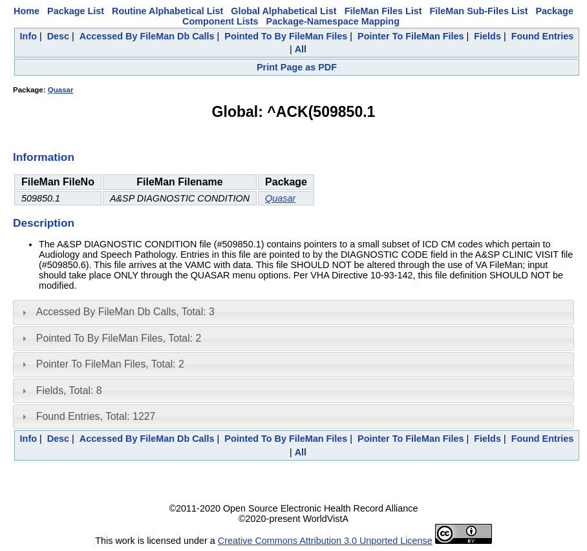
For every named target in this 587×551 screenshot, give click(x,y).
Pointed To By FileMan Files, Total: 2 (118, 338)
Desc (58, 36)
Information (43, 157)
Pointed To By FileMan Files (285, 36)
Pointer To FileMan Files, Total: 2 (110, 364)
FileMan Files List (383, 11)
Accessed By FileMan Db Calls (147, 36)
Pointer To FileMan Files (411, 36)
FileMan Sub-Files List (479, 11)
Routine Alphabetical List (167, 11)
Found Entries (542, 36)
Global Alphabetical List (283, 11)
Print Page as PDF (297, 67)
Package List (75, 11)
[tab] (293, 312)
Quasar (61, 90)
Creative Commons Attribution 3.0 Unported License (325, 540)
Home (26, 11)
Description (43, 222)
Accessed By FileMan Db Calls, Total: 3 (125, 311)
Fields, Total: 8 (69, 390)
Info (28, 36)
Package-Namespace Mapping (333, 21)
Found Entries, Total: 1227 (96, 416)
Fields (487, 36)
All (300, 49)
